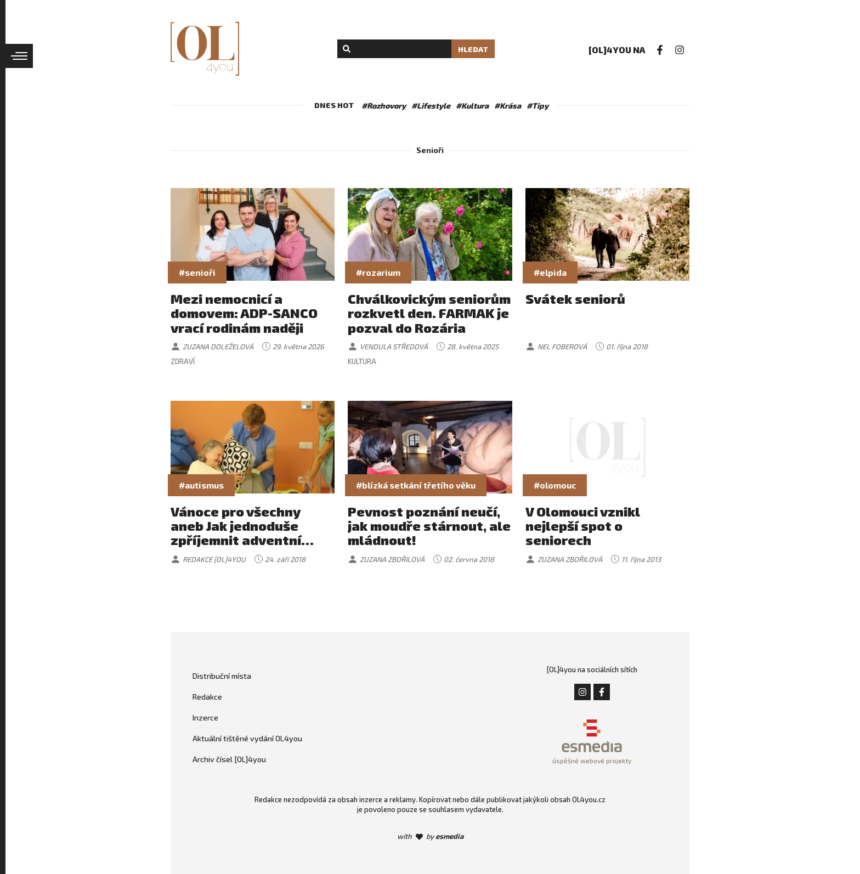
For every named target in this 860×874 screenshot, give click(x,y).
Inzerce (205, 717)
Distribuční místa (222, 675)
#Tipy (537, 105)
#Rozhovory (383, 105)
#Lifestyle (430, 105)
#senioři (197, 272)
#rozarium (378, 272)
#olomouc (555, 485)
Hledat (473, 49)
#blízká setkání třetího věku (416, 485)
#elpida (550, 272)
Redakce (207, 696)
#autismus (201, 485)
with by (430, 836)
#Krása (507, 105)
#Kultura (472, 105)
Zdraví (183, 361)
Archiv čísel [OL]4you (229, 759)
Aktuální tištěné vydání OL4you (247, 738)
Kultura (362, 361)
